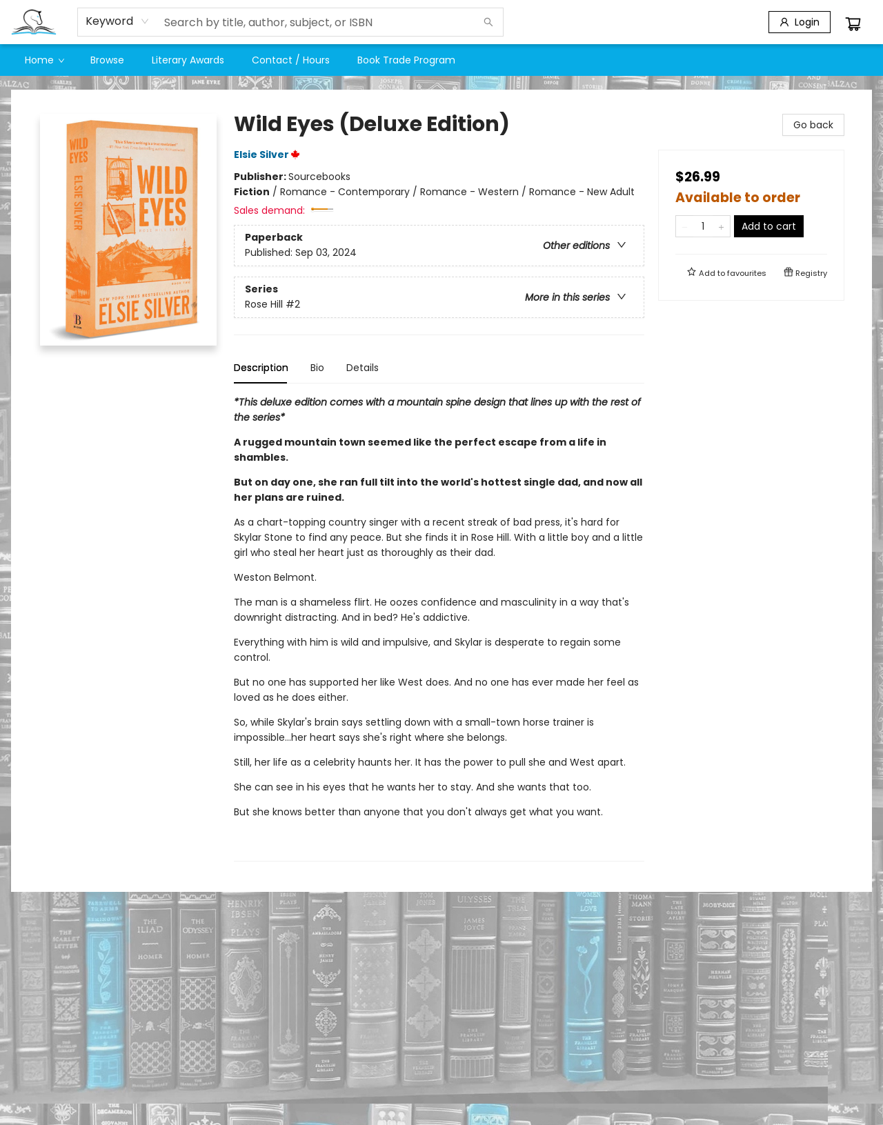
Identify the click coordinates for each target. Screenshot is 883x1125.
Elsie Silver (269, 154)
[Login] (799, 22)
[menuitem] (44, 60)
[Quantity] (703, 226)
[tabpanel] (439, 628)
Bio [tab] (317, 368)
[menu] (441, 60)
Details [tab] (362, 368)
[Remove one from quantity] (684, 226)
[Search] (488, 22)
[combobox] (117, 21)
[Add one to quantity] (721, 226)
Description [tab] (261, 368)
